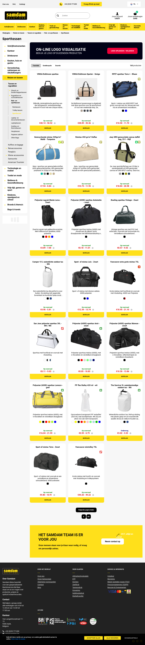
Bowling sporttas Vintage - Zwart (124, 200)
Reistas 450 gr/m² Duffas (86, 137)
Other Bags (15, 138)
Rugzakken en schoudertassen (17, 96)
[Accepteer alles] (93, 638)
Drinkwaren (12, 56)
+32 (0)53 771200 (70, 4)
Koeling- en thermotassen (16, 127)
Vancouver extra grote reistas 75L (124, 262)
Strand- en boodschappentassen (18, 91)
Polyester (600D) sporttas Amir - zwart (86, 324)
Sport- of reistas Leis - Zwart (86, 262)
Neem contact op (112, 541)
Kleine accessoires (16, 155)
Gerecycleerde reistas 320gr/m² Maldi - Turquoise (47, 138)
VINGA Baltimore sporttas (48, 74)
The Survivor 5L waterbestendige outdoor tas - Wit (124, 386)
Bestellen (47, 128)
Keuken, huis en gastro (14, 62)
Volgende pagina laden (86, 510)
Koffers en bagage (15, 145)
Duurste (58, 65)
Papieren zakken (17, 134)
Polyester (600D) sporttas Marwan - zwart (125, 324)
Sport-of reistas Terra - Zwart (48, 447)
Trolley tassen (17, 110)
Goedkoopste (47, 65)
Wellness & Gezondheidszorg (15, 181)
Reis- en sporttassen (15, 102)
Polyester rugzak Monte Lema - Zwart (48, 201)
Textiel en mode (14, 175)
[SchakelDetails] (131, 638)
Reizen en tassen (15, 77)
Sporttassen (16, 113)
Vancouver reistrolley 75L (86, 447)
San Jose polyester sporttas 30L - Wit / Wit (48, 324)
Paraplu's (12, 152)
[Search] (57, 15)
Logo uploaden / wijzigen (122, 51)
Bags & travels (13, 209)
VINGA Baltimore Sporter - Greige (86, 74)
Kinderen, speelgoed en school (13, 197)
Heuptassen (15, 131)
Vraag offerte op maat (91, 4)
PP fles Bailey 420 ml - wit (86, 385)
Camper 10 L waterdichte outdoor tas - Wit (47, 263)
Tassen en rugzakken (12, 85)
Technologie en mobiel (14, 169)
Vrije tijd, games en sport (16, 189)
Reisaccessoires (15, 148)
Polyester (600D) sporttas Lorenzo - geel (48, 386)
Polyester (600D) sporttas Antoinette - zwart (86, 201)
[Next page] (84, 516)
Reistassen (16, 107)
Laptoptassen (16, 123)
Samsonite (12, 159)
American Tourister (16, 162)
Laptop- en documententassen (18, 119)
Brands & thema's (15, 204)
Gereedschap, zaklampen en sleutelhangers (14, 70)
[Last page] (88, 516)
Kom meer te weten (18, 639)
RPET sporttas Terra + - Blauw (124, 74)
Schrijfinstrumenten (16, 46)
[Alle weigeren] (112, 638)
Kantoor (11, 51)
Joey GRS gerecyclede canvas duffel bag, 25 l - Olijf (124, 138)
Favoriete (36, 65)
